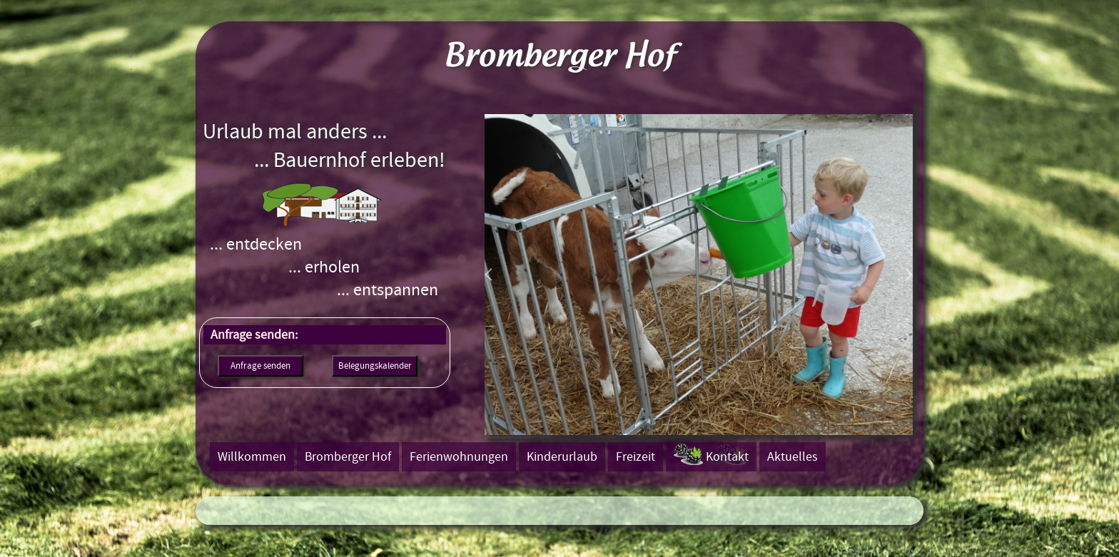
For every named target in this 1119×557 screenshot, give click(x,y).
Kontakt (727, 456)
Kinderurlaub (562, 456)
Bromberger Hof (348, 456)
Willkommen (252, 456)
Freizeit (635, 456)
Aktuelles (792, 456)
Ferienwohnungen (459, 456)
